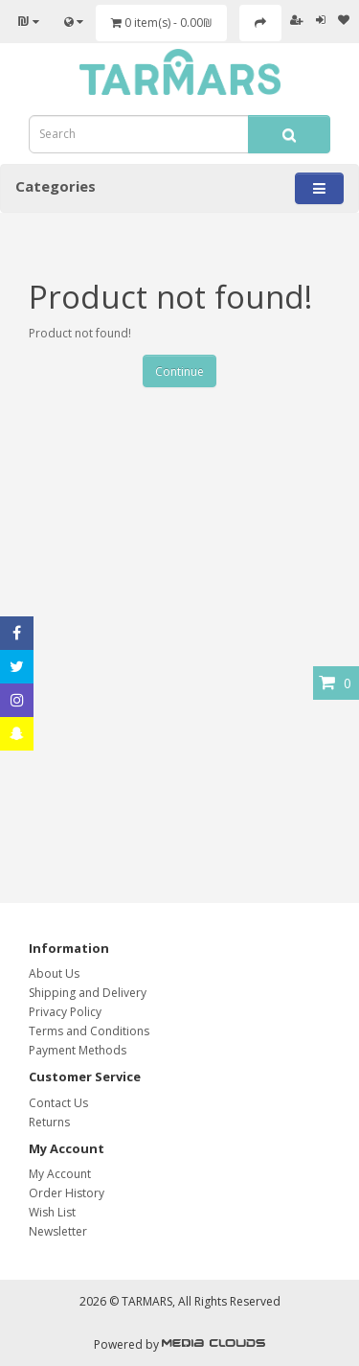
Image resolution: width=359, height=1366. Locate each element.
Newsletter (58, 1231)
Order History (66, 1193)
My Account (60, 1174)
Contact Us (58, 1103)
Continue (179, 371)
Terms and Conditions (89, 1031)
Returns (49, 1122)
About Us (54, 973)
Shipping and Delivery (87, 992)
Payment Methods (77, 1050)
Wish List (52, 1212)
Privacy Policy (65, 1012)
